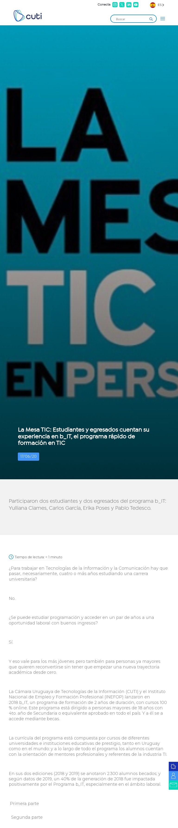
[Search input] (131, 19)
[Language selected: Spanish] (157, 4)
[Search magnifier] (151, 19)
